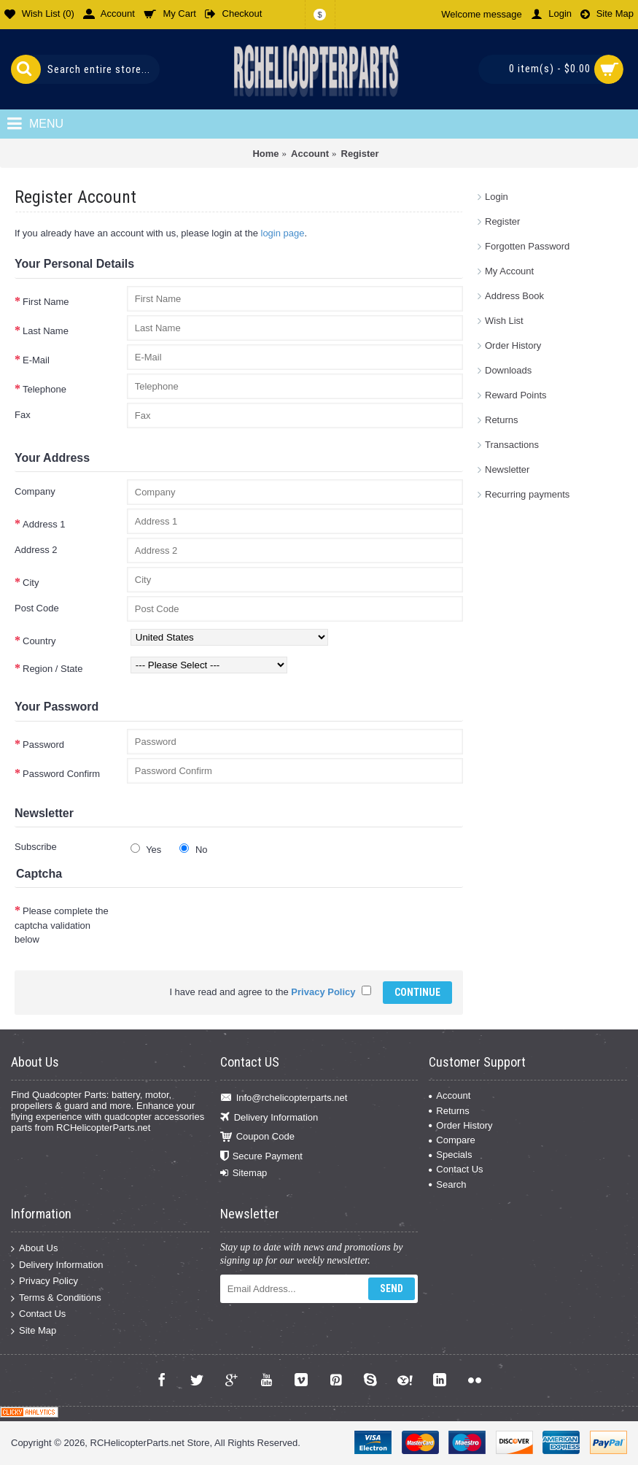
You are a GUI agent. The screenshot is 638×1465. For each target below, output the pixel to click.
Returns (501, 419)
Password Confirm (61, 773)
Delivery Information (269, 1117)
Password (43, 744)
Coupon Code (257, 1137)
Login (496, 196)
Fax (23, 414)
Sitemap (244, 1173)
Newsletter (507, 469)
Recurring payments (527, 494)
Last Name (46, 330)
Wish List (504, 320)
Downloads (508, 370)
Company (35, 491)
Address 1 (44, 524)
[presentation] (238, 923)
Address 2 (36, 549)
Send (391, 1288)
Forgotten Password (527, 246)
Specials (450, 1154)
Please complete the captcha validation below (62, 925)
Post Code (37, 608)
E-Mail (36, 360)
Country (39, 640)
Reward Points (516, 395)
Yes (146, 849)
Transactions (512, 444)
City (31, 582)
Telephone (44, 389)
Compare (452, 1139)
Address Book (514, 295)
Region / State (52, 668)
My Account (509, 271)
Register (502, 221)
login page (283, 233)
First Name (46, 301)
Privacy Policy (44, 1281)
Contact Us (456, 1169)
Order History (513, 345)
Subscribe (36, 846)
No (193, 849)
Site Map (33, 1331)
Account (449, 1095)
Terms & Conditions (56, 1297)
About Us (34, 1248)
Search (447, 1184)
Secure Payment (261, 1156)
